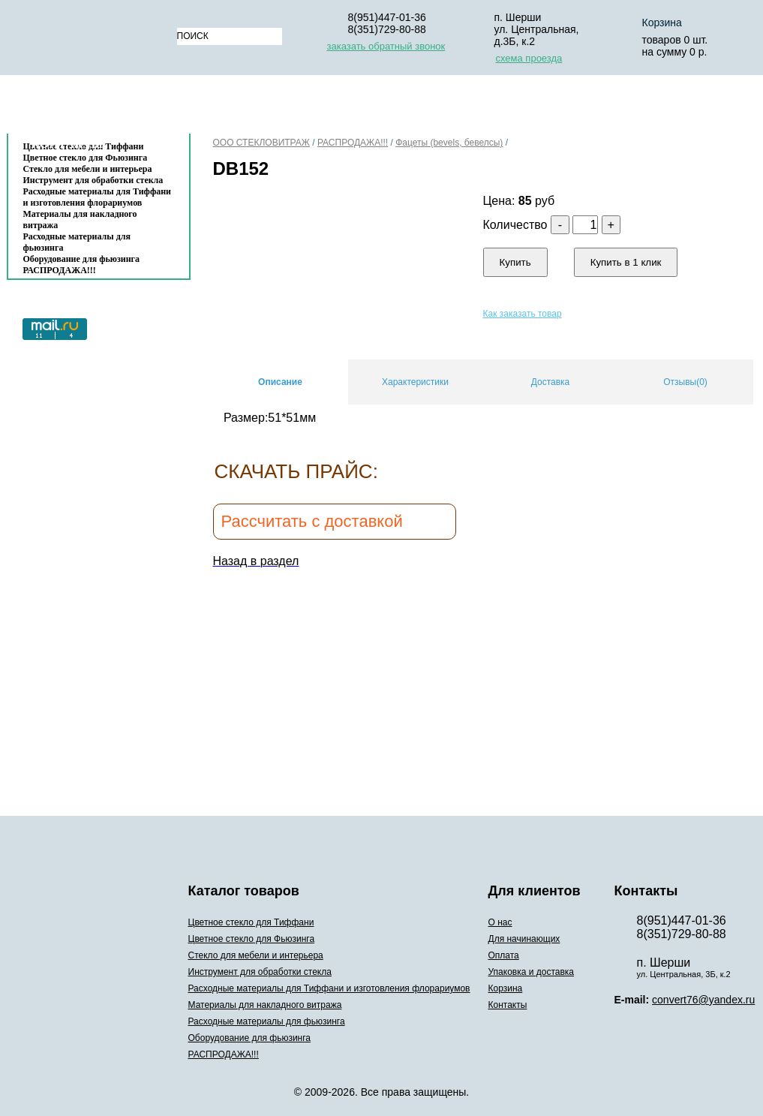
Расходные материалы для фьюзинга (77, 242)
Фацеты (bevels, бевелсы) (449, 142)
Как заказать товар (522, 313)
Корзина (640, 107)
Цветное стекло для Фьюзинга (251, 939)
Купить (515, 262)
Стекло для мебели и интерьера (87, 169)
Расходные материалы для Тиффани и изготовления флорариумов (97, 197)
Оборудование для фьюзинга (81, 259)
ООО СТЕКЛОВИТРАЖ (261, 142)
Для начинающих (307, 107)
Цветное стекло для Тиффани (251, 922)
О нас (213, 107)
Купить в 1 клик (626, 262)
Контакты (68, 143)
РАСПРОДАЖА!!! (59, 270)
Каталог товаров (91, 107)
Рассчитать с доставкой (312, 521)
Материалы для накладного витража (80, 219)
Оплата (407, 107)
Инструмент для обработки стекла (93, 180)
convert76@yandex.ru (703, 1000)
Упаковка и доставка (522, 107)
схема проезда (529, 58)
